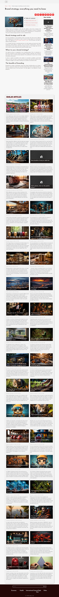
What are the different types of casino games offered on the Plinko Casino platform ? (41, 111)
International (29, 590)
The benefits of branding (30, 25)
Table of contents (30, 18)
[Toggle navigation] (6, 2)
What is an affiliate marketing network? (17, 465)
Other (10, 6)
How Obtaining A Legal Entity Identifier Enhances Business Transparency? (48, 28)
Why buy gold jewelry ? (13, 262)
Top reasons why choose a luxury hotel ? (17, 211)
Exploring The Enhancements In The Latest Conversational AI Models (48, 47)
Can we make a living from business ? (16, 516)
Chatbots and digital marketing (15, 414)
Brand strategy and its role (31, 20)
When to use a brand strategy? (32, 22)
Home (6, 6)
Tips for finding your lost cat (38, 414)
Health (22, 590)
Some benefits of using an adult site (40, 160)
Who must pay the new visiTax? (15, 312)
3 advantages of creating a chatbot (40, 465)
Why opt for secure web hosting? (39, 211)
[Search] (28, 586)
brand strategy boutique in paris (22, 40)
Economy (13, 590)
